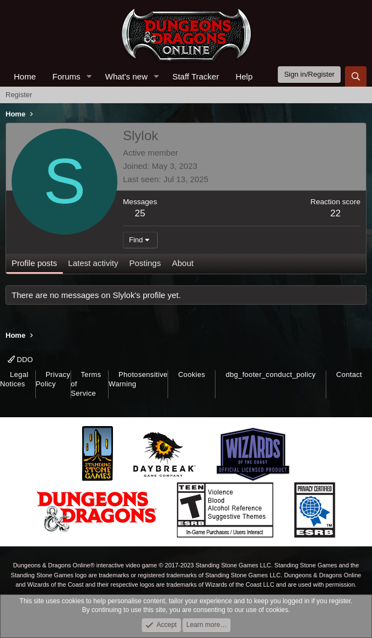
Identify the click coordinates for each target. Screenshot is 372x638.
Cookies (191, 374)
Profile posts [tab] (34, 263)
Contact (349, 374)
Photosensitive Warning (138, 379)
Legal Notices (14, 379)
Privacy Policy (53, 379)
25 (140, 213)
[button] (89, 76)
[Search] (355, 76)
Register (19, 95)
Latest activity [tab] (93, 263)
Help (243, 76)
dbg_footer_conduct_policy (270, 374)
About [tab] (182, 263)
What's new (126, 76)
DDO (20, 359)
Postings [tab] (145, 263)
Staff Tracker (195, 76)
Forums (66, 76)
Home (25, 76)
